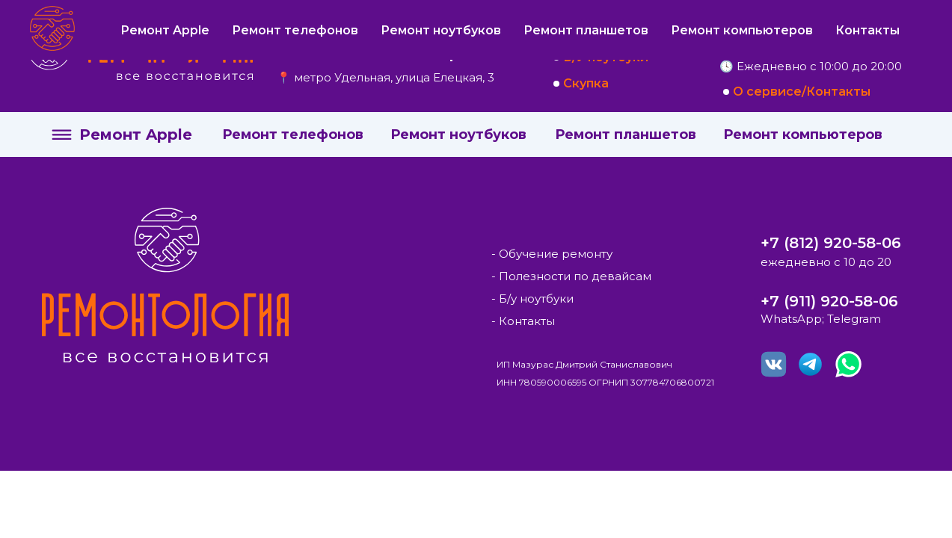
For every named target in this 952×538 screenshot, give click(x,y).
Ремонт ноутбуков (458, 134)
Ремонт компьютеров (802, 134)
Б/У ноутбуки (605, 57)
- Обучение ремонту (551, 254)
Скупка (586, 83)
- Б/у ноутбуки (532, 298)
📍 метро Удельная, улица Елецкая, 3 (385, 77)
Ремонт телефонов (292, 134)
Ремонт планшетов (625, 134)
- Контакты (523, 321)
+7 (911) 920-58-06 (829, 301)
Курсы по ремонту (622, 31)
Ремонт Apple (135, 134)
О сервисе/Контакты (801, 91)
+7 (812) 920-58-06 (831, 243)
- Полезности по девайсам (571, 276)
